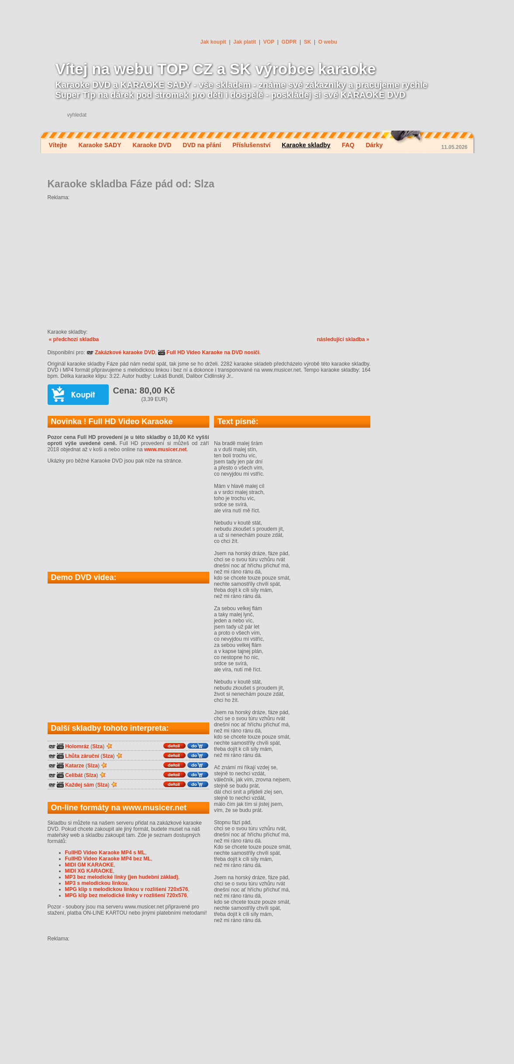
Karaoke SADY (100, 145)
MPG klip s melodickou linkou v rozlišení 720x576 (126, 889)
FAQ (348, 145)
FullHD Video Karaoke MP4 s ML (105, 853)
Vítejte (58, 145)
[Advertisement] (209, 261)
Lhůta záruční (82, 756)
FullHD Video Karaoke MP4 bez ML (108, 859)
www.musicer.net (165, 449)
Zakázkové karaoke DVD (120, 352)
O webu (327, 42)
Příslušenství (251, 145)
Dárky (374, 145)
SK (307, 42)
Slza (97, 746)
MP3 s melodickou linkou (96, 883)
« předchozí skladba (74, 339)
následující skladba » (343, 339)
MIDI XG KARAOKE (89, 871)
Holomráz (77, 746)
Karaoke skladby (306, 145)
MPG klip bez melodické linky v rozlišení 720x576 (126, 895)
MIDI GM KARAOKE (89, 865)
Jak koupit (213, 42)
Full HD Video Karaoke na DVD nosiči (208, 352)
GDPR (289, 42)
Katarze (74, 766)
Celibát (74, 775)
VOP (268, 42)
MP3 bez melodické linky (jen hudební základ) (121, 877)
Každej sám (79, 785)
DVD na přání (202, 145)
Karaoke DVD (152, 145)
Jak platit (244, 42)
